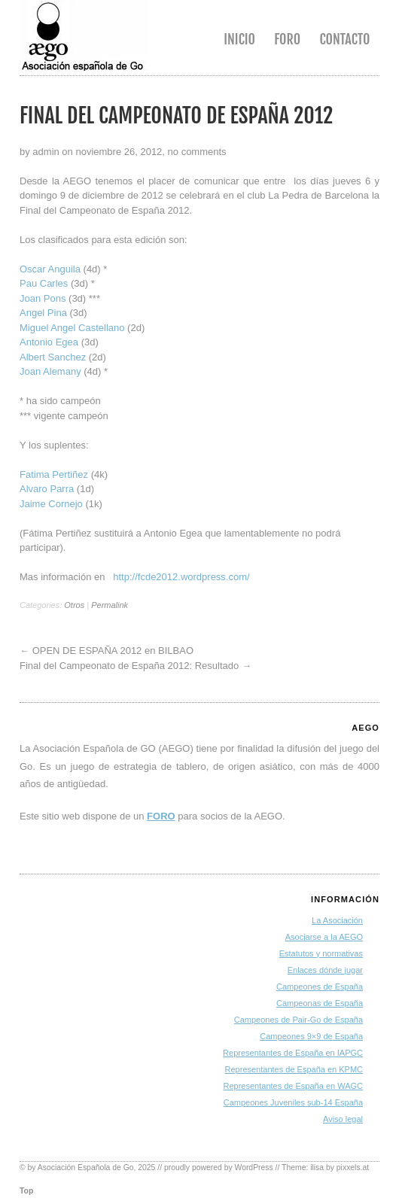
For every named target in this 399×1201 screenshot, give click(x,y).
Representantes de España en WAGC (293, 1085)
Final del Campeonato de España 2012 (176, 115)
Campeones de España (319, 986)
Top (26, 1191)
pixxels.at (353, 1167)
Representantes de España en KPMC (294, 1069)
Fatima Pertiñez (54, 474)
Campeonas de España (319, 1003)
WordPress (254, 1167)
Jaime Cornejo (51, 503)
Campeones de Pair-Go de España (298, 1019)
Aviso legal (343, 1118)
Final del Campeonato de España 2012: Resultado (129, 665)
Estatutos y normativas (321, 953)
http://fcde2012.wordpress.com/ (181, 576)
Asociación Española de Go (86, 1167)
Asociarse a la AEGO (324, 936)
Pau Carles (44, 283)
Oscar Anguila (50, 269)
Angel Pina (43, 312)
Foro (287, 39)
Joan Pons (42, 298)
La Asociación (337, 920)
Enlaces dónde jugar (325, 969)
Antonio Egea (49, 342)
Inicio (239, 39)
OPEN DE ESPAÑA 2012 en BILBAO (112, 650)
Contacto (344, 39)
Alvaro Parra (47, 488)
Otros (74, 605)
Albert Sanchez (53, 357)
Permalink (109, 605)
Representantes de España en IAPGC (293, 1052)
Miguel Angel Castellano (72, 327)
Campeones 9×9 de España (311, 1036)
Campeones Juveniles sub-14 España (293, 1102)
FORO (161, 816)
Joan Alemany (50, 371)
